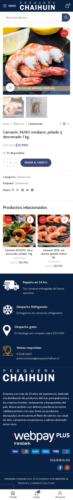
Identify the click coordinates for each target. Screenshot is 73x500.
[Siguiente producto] (68, 124)
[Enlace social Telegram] (32, 190)
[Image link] (40, 451)
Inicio (6, 123)
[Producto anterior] (60, 124)
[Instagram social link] (67, 468)
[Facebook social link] (13, 190)
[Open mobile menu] (9, 6)
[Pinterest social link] (22, 190)
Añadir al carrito (35, 162)
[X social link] (17, 190)
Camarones (35, 123)
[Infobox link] (36, 287)
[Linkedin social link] (27, 190)
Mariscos (18, 123)
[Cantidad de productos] (11, 163)
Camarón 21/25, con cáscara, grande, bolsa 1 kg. (54, 254)
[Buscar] (36, 17)
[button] (30, 219)
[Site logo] (37, 5)
